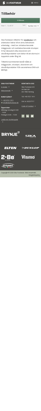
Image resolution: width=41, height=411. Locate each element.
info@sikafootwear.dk (10, 103)
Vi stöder (4, 87)
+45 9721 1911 (8, 100)
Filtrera (20, 20)
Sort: (24, 25)
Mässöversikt (5, 91)
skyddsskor (28, 40)
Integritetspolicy (34, 175)
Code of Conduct (28, 106)
